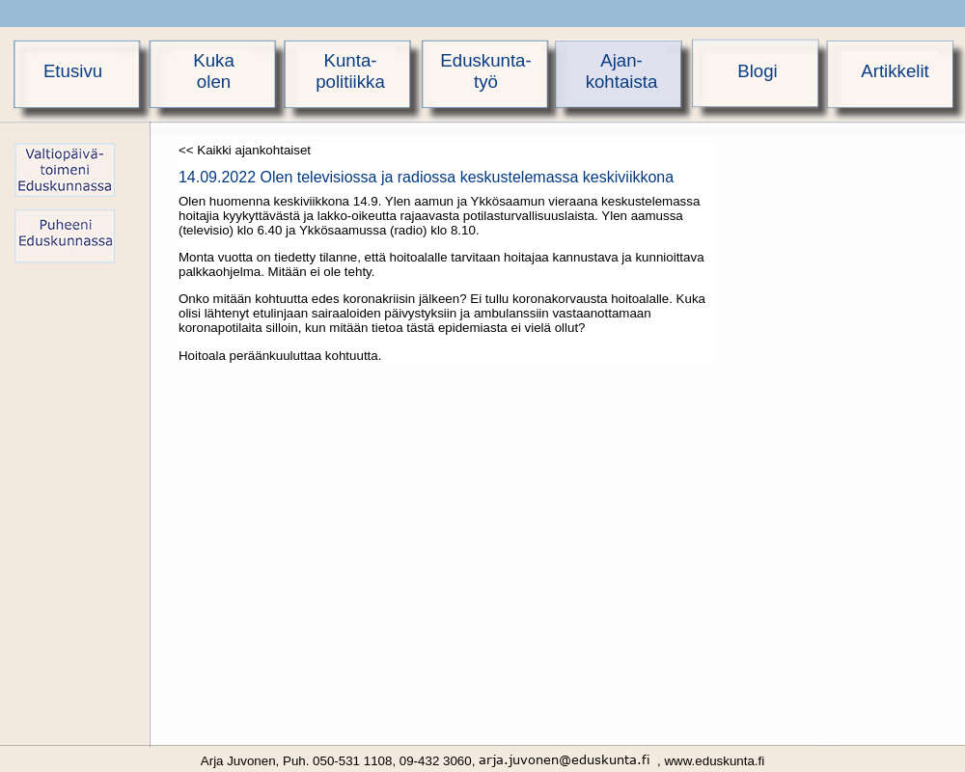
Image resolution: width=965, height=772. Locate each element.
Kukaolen (213, 71)
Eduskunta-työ (485, 71)
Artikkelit (895, 71)
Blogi (757, 71)
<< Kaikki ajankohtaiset (245, 150)
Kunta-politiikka (350, 71)
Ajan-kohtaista (622, 71)
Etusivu (72, 71)
